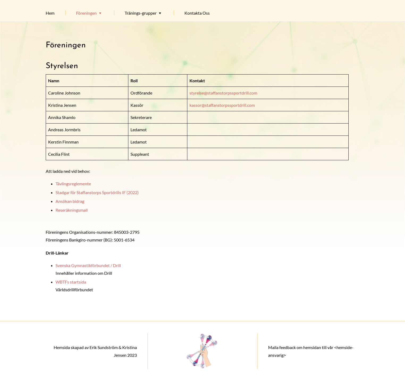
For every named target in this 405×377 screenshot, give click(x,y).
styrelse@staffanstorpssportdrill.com (223, 92)
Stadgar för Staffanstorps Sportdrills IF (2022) (97, 192)
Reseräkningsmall (72, 209)
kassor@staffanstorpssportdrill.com (222, 105)
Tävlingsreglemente (73, 183)
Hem (50, 12)
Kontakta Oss (197, 12)
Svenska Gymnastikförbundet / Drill (88, 265)
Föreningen (86, 12)
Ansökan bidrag (70, 201)
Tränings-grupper (141, 12)
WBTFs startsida (71, 281)
